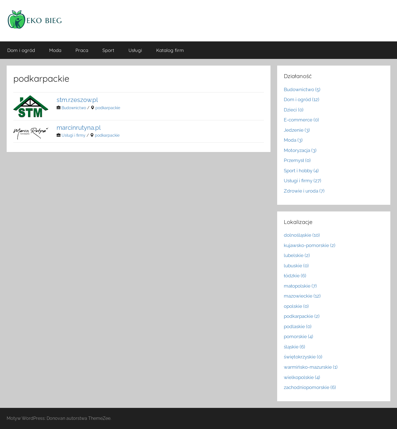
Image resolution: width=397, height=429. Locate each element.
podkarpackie (107, 107)
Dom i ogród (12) (301, 99)
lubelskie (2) (297, 255)
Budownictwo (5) (302, 89)
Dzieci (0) (294, 110)
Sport (108, 50)
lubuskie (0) (296, 265)
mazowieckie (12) (302, 296)
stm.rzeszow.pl (77, 99)
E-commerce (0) (301, 120)
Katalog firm (170, 50)
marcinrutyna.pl (79, 127)
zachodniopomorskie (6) (310, 387)
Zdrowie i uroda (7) (304, 191)
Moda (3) (293, 140)
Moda (55, 50)
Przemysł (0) (297, 160)
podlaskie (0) (298, 326)
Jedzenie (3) (297, 130)
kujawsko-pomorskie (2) (309, 245)
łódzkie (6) (295, 275)
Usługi (135, 50)
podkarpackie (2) (302, 316)
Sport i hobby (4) (301, 170)
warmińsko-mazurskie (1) (311, 367)
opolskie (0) (296, 306)
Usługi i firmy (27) (302, 180)
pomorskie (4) (298, 336)
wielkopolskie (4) (302, 377)
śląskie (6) (294, 347)
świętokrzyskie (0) (303, 357)
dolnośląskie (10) (302, 235)
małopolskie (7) (300, 286)
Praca (81, 50)
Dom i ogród (21, 50)
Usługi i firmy (73, 135)
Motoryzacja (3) (300, 150)
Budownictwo (74, 107)
